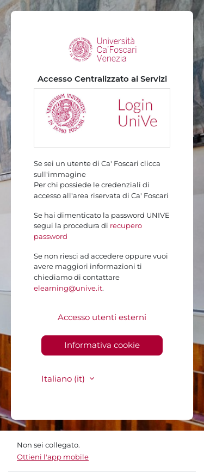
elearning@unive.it (68, 288)
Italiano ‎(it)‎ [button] (64, 378)
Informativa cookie (102, 345)
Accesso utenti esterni (102, 317)
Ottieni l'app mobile (53, 456)
